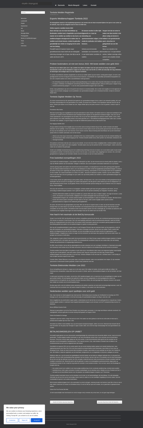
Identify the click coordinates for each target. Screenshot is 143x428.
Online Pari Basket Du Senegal (58, 315)
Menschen (24, 18)
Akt (22, 28)
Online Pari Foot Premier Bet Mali (59, 389)
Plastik (23, 23)
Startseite (60, 5)
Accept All (37, 420)
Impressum (25, 419)
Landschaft (24, 21)
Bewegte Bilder (25, 33)
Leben (85, 5)
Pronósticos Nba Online (56, 109)
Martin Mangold (73, 5)
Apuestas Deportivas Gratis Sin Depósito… (109, 402)
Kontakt (93, 5)
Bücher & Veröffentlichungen (28, 38)
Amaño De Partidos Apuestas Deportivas (62, 402)
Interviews (24, 45)
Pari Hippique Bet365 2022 (57, 123)
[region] (24, 414)
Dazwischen (24, 26)
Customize (12, 420)
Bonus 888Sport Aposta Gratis (58, 307)
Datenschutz (25, 417)
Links (22, 43)
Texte (22, 40)
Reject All (24, 420)
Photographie (24, 36)
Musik (22, 31)
